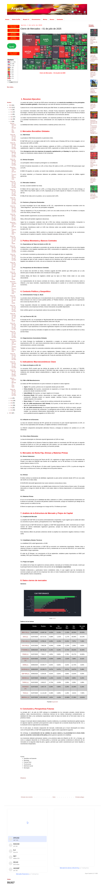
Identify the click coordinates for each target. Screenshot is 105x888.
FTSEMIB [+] (25, 650)
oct (11, 114)
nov (11, 112)
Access (52, 19)
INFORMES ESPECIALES (13, 38)
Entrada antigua (79, 797)
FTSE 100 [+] (25, 641)
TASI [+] (25, 693)
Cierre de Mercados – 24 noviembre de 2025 (94, 196)
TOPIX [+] (25, 682)
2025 (10, 107)
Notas (45, 19)
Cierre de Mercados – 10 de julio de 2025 (13, 308)
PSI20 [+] (25, 654)
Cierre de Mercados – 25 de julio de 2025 (13, 184)
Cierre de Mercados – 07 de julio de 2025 (13, 334)
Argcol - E (26, 19)
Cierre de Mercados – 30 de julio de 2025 (13, 145)
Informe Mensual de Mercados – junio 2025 (13, 383)
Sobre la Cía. (16, 19)
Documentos (36, 19)
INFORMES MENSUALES (13, 34)
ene (11, 410)
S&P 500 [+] (25, 673)
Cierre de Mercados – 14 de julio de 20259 (13, 275)
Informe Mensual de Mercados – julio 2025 (13, 128)
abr (11, 403)
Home (7, 19)
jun (11, 398)
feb (11, 407)
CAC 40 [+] (25, 645)
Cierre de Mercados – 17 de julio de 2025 (13, 249)
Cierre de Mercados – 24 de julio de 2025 (13, 192)
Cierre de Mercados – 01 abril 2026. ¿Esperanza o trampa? (94, 58)
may (11, 400)
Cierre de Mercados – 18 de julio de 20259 (13, 240)
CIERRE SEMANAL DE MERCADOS (13, 30)
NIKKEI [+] (25, 678)
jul (11, 121)
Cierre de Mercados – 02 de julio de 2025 (13, 373)
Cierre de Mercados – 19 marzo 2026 (93, 180)
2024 (10, 413)
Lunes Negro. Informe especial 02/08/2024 (94, 90)
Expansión (55, 702)
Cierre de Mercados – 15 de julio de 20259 (13, 266)
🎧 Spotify (11, 46)
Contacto (60, 19)
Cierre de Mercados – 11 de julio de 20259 (13, 299)
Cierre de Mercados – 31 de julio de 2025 (13, 137)
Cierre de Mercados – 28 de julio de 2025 (13, 162)
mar (11, 405)
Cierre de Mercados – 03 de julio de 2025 (13, 364)
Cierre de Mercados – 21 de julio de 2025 (13, 217)
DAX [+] (25, 636)
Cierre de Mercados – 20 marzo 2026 (93, 147)
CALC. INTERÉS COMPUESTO (13, 54)
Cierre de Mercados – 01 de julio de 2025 (13, 392)
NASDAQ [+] (25, 669)
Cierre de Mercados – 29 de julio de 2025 (13, 154)
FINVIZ (54, 618)
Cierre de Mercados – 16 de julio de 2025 (13, 257)
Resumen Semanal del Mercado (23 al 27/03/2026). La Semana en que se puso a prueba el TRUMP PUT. (94, 127)
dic (11, 109)
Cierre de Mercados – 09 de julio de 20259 (13, 317)
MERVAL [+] (25, 697)
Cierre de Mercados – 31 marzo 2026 (93, 106)
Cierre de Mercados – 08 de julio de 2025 (13, 326)
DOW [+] (25, 665)
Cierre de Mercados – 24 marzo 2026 (93, 75)
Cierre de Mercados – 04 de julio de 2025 (13, 356)
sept (11, 116)
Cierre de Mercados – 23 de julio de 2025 (13, 200)
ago (11, 119)
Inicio (54, 797)
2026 (10, 105)
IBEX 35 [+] (25, 632)
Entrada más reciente (27, 797)
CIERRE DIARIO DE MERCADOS (13, 26)
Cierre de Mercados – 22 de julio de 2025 (13, 209)
